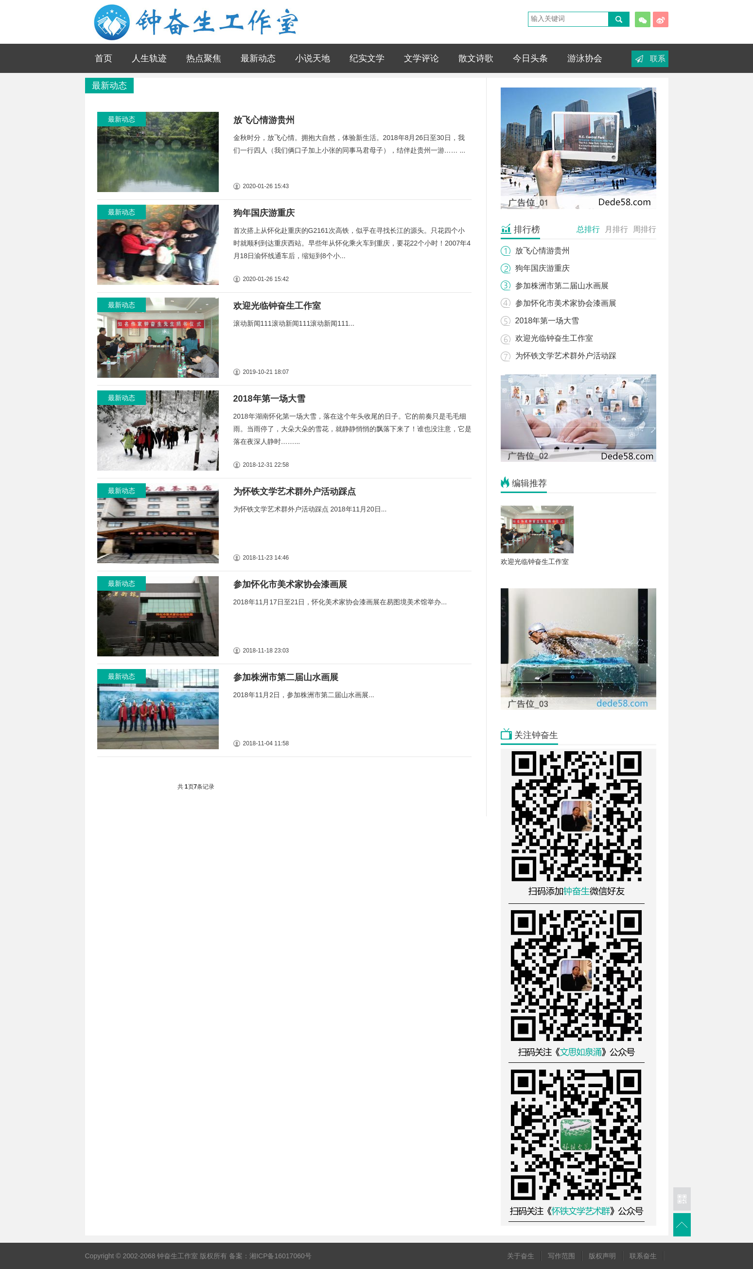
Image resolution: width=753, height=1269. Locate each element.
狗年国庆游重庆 (264, 213)
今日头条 (530, 58)
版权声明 (602, 1256)
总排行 (588, 229)
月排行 (616, 229)
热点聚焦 (203, 58)
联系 (657, 58)
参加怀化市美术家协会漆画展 (290, 584)
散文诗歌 (475, 58)
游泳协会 (584, 58)
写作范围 (561, 1256)
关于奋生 (520, 1256)
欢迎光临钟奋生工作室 (554, 338)
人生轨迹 (149, 58)
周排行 (644, 229)
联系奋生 (643, 1256)
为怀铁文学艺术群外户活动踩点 (294, 491)
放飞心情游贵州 (264, 120)
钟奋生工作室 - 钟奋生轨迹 (194, 22)
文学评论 (421, 58)
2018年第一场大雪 (269, 399)
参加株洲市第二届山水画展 (285, 677)
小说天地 (312, 58)
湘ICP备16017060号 (280, 1256)
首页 (103, 58)
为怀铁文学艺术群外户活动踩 (565, 356)
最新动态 (258, 58)
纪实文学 (367, 58)
